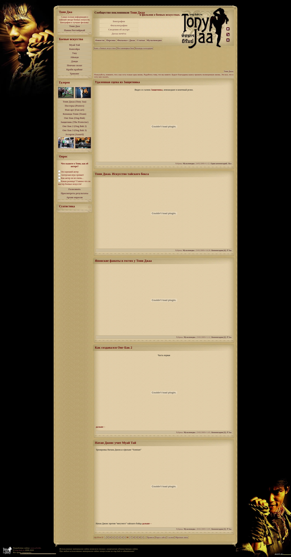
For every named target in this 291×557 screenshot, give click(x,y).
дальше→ (101, 427)
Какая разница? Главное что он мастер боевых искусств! (74, 182)
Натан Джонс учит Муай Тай (115, 443)
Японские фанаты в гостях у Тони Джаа (123, 261)
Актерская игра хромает (72, 175)
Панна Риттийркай (74, 30)
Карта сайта (161, 537)
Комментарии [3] (218, 432)
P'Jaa (229, 250)
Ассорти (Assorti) (74, 134)
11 (113, 537)
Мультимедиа (154, 40)
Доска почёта (119, 33)
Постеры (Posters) (74, 105)
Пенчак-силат (74, 65)
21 (142, 537)
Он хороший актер (70, 171)
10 (110, 537)
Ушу (74, 53)
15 (125, 537)
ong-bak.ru (19, 550)
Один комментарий (219, 163)
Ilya (229, 163)
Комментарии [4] (218, 250)
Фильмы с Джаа (126, 40)
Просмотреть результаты (74, 193)
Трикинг (74, 73)
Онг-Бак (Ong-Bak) (74, 118)
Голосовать (74, 189)
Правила (150, 537)
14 (122, 537)
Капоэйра (74, 49)
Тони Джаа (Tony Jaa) (74, 101)
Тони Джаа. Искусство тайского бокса (122, 174)
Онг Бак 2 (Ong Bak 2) (74, 126)
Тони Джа (74, 26)
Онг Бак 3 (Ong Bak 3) (74, 130)
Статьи (141, 40)
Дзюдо (74, 61)
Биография (119, 21)
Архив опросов (74, 197)
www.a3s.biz (36, 548)
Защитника (157, 89)
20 (139, 537)
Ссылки (170, 537)
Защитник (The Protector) (75, 122)
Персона (110, 40)
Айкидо (74, 57)
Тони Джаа (137, 12)
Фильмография (118, 25)
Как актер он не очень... (72, 178)
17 (130, 537)
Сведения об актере (119, 29)
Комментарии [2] (218, 337)
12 (116, 537)
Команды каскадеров (144, 48)
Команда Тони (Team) (74, 113)
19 (136, 537)
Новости (99, 40)
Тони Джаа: (229, 71)
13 (119, 537)
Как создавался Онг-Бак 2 (113, 347)
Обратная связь (181, 537)
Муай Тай (74, 45)
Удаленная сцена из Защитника (117, 82)
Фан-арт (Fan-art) (74, 109)
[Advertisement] (160, 27)
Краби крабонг (74, 69)
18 (133, 537)
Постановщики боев (125, 48)
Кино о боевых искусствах (105, 48)
